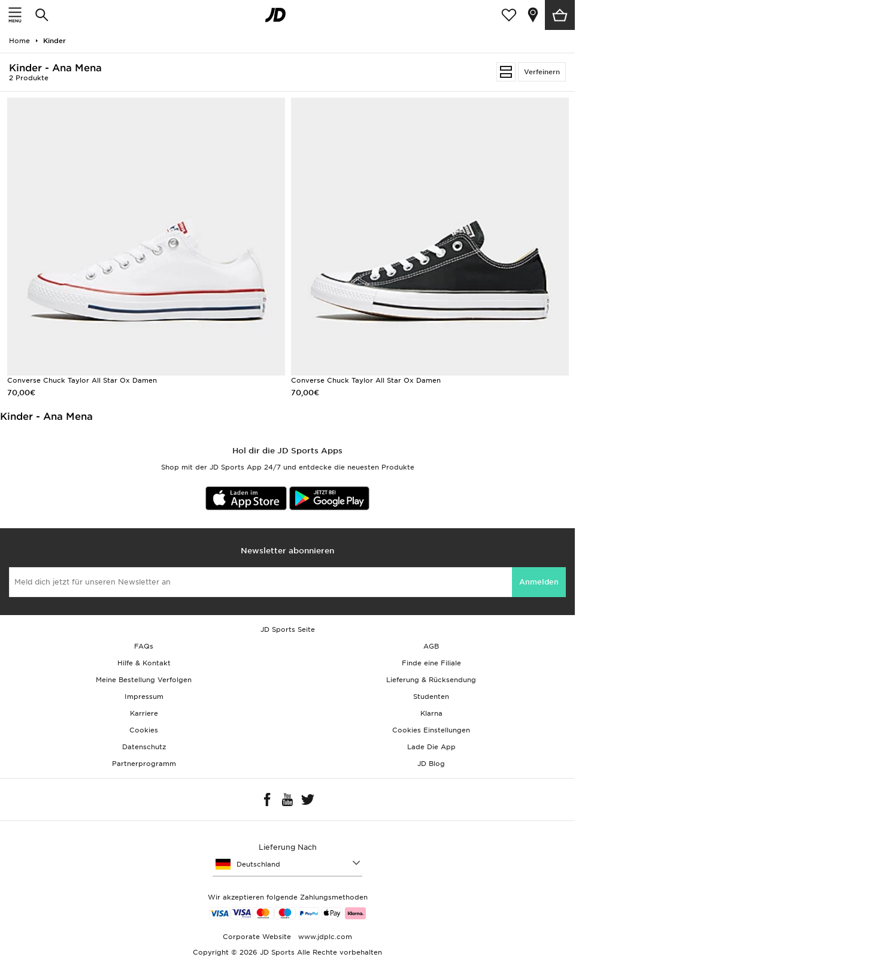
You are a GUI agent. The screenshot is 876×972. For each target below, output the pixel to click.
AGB (431, 646)
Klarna (431, 713)
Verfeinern (542, 72)
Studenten (431, 696)
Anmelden (539, 581)
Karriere (144, 713)
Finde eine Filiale (431, 663)
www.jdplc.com (324, 936)
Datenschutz (144, 747)
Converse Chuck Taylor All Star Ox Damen (82, 380)
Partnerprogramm (144, 763)
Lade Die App (431, 747)
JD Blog (431, 763)
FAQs (143, 646)
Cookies (143, 730)
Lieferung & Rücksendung (431, 680)
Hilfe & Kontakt (144, 663)
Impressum (144, 696)
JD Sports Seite (287, 629)
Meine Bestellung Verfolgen (144, 680)
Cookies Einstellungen (431, 730)
